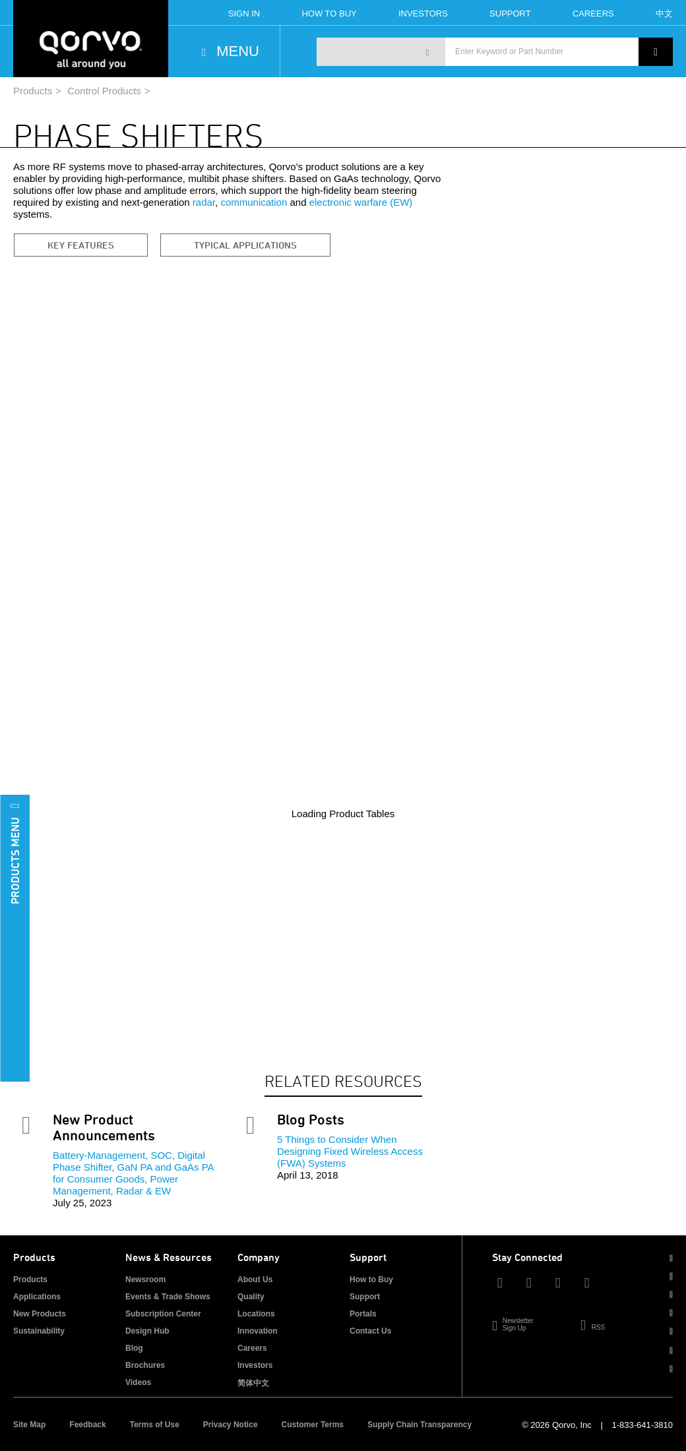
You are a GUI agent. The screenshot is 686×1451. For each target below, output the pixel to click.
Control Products (104, 90)
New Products (39, 1313)
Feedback (87, 1424)
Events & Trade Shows (167, 1296)
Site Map (29, 1424)
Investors (423, 13)
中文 (664, 13)
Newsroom (145, 1279)
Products (32, 90)
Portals (363, 1313)
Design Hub (147, 1331)
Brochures (145, 1365)
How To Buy (328, 13)
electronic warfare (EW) (361, 202)
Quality (251, 1296)
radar (204, 202)
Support (510, 13)
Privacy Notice (230, 1424)
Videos (138, 1382)
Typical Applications (245, 245)
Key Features (80, 245)
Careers (593, 13)
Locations (256, 1313)
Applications (37, 1296)
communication (253, 202)
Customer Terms (313, 1424)
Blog (134, 1348)
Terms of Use (154, 1424)
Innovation (257, 1331)
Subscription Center (163, 1313)
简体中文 (253, 1383)
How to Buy (371, 1279)
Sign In (244, 13)
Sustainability (39, 1331)
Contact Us (370, 1331)
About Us (254, 1279)
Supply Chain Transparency (419, 1424)
